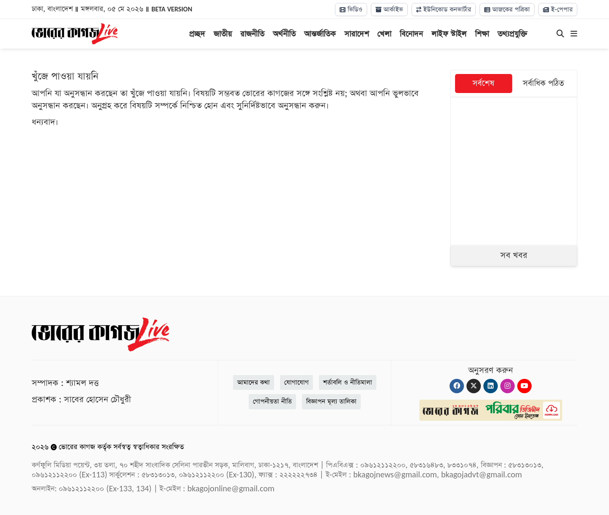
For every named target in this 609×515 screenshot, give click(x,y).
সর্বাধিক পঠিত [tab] (543, 83)
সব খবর (513, 255)
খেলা (384, 34)
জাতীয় (223, 34)
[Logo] (75, 33)
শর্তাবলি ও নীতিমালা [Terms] (347, 382)
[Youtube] (524, 386)
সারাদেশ (356, 34)
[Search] (560, 34)
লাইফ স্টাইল (448, 34)
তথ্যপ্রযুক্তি (512, 34)
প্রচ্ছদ (197, 34)
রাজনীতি (252, 34)
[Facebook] (457, 386)
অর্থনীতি (284, 34)
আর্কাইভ (389, 9)
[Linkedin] (490, 386)
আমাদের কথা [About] (253, 382)
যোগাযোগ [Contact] (296, 382)
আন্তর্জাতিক (320, 34)
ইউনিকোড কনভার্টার (443, 9)
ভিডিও (351, 9)
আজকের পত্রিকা (507, 9)
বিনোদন (411, 34)
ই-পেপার (558, 9)
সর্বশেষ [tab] (483, 83)
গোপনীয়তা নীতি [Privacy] (272, 401)
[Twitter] (473, 386)
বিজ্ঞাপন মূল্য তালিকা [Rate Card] (331, 401)
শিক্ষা (482, 34)
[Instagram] (507, 386)
